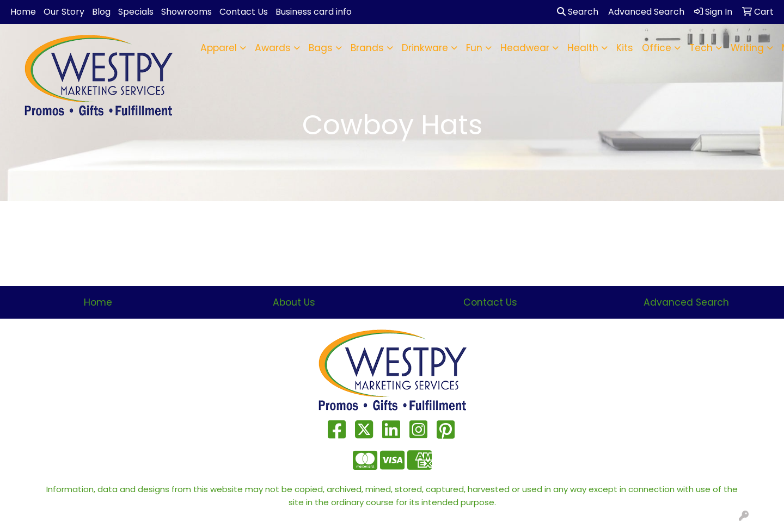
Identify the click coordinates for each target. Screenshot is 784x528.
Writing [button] (747, 47)
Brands (367, 47)
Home (23, 11)
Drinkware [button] (425, 47)
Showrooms (186, 11)
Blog (101, 11)
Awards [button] (273, 47)
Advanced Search (686, 302)
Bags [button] (321, 47)
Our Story (64, 11)
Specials (136, 11)
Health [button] (582, 47)
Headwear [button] (524, 47)
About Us (294, 302)
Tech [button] (701, 47)
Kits (624, 47)
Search (577, 11)
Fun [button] (474, 47)
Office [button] (656, 47)
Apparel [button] (218, 47)
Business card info (313, 11)
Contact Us (243, 11)
